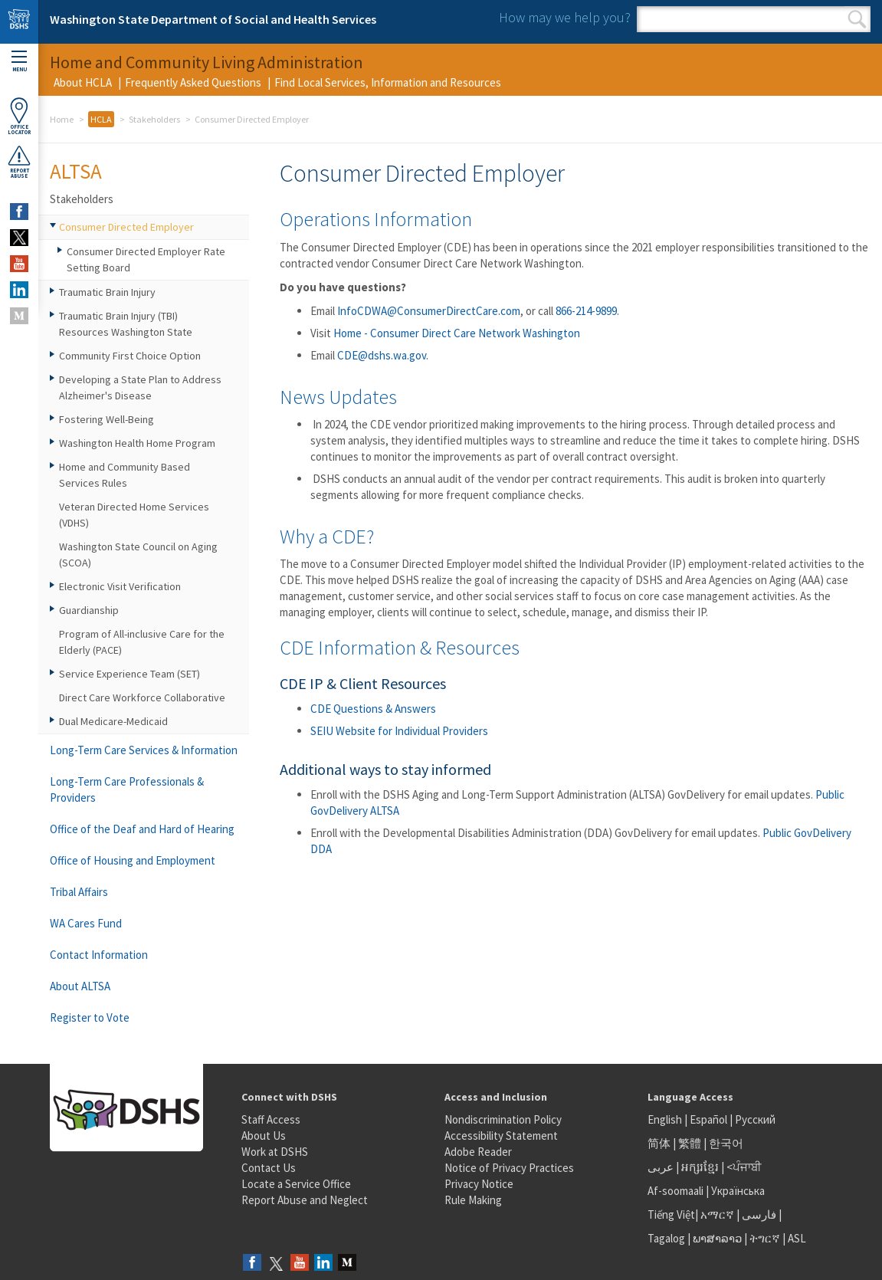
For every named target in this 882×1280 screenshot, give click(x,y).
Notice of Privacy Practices (509, 1167)
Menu (19, 62)
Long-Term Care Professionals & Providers (127, 789)
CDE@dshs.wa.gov (381, 355)
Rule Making (473, 1200)
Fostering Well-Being (106, 419)
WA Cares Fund (86, 923)
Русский (755, 1119)
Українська (738, 1190)
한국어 (726, 1143)
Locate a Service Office (296, 1184)
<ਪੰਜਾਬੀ (744, 1167)
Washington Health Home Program (137, 443)
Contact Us (268, 1167)
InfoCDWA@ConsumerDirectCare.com (428, 311)
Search (857, 19)
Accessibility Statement (501, 1135)
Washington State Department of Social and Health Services (213, 19)
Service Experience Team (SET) (129, 674)
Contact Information (99, 954)
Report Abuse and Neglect (304, 1200)
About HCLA (83, 82)
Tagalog (666, 1238)
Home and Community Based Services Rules (124, 475)
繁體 (690, 1143)
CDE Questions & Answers (373, 708)
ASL (797, 1238)
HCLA (101, 119)
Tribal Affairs (79, 892)
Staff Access (270, 1119)
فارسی (757, 1214)
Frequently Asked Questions (193, 82)
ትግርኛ (764, 1238)
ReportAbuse (19, 161)
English (666, 1119)
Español (708, 1119)
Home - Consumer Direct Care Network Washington (456, 333)
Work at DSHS (274, 1151)
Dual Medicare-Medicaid (113, 721)
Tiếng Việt (671, 1214)
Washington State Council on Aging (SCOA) (138, 554)
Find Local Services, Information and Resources (387, 82)
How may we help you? (565, 17)
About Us (263, 1135)
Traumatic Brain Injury (107, 292)
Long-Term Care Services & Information (144, 750)
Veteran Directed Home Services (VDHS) (134, 515)
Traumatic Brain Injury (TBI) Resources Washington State (125, 324)
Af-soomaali (675, 1190)
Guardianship (89, 610)
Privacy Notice (478, 1184)
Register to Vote (90, 1017)
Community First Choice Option (130, 356)
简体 (659, 1143)
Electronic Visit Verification (120, 586)
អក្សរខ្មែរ (700, 1167)
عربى (661, 1167)
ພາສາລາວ (717, 1238)
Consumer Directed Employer (126, 227)
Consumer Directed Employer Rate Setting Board (146, 259)
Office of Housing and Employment (132, 860)
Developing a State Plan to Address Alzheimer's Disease (140, 387)
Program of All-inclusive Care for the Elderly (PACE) (142, 642)
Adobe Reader (478, 1151)
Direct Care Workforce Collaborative (142, 697)
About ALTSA (80, 986)
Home (62, 119)
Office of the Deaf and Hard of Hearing (142, 829)
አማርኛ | (719, 1214)
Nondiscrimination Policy (503, 1119)
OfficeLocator (19, 116)
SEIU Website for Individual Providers (399, 731)
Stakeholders (154, 119)
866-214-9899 (586, 311)
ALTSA (76, 171)
